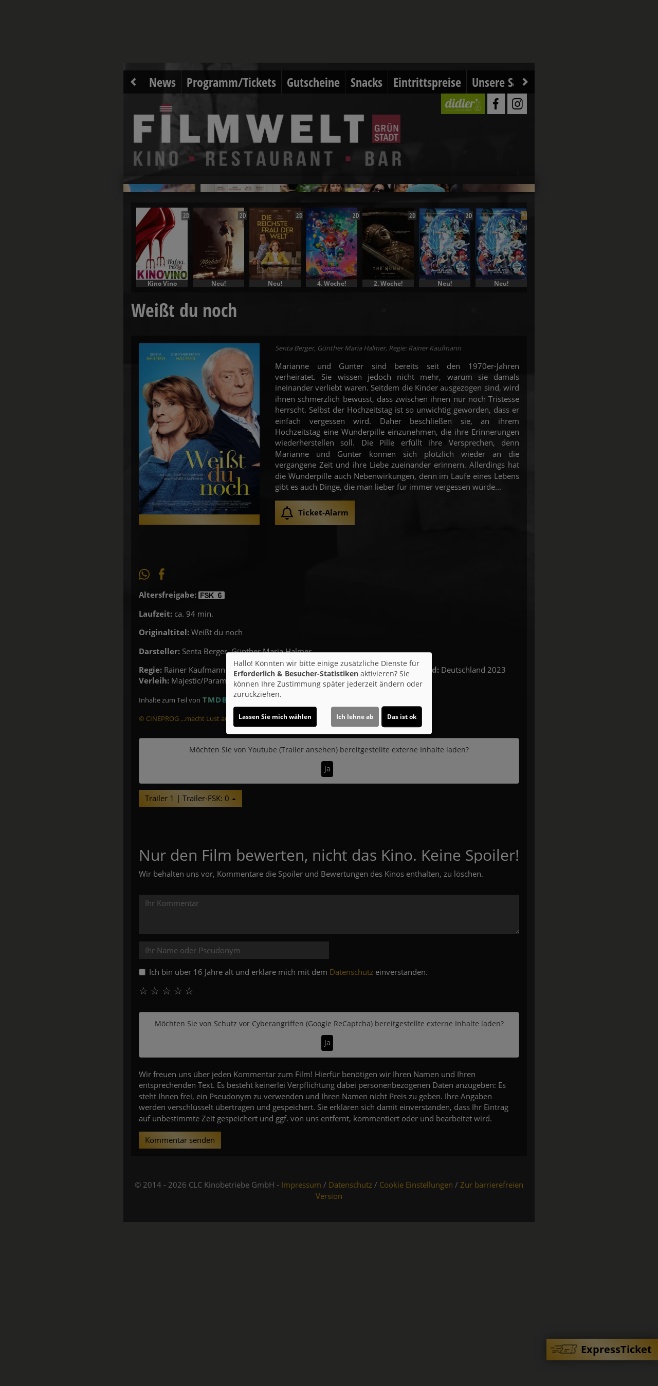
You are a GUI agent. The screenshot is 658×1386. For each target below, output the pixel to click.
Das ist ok (401, 716)
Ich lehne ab (355, 716)
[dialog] (329, 693)
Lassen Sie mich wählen (275, 716)
